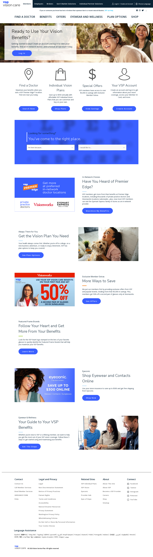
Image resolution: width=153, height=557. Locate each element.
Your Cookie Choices (47, 526)
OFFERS (61, 16)
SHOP (134, 16)
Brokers (50, 4)
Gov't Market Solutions (66, 4)
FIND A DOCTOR (25, 16)
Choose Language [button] (143, 4)
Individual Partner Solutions (91, 4)
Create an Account (126, 4)
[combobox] (33, 147)
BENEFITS (46, 16)
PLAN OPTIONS (117, 16)
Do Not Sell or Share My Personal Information (57, 522)
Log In (115, 4)
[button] (148, 11)
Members (27, 4)
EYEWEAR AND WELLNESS (86, 16)
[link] (28, 108)
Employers (38, 4)
